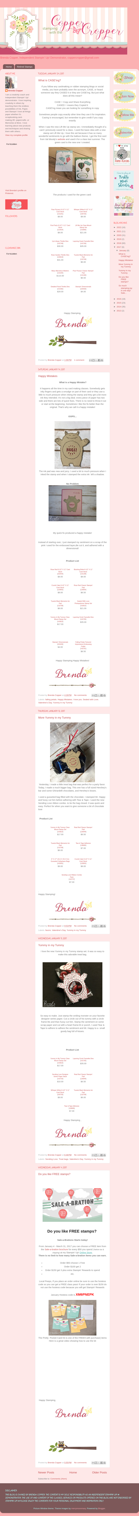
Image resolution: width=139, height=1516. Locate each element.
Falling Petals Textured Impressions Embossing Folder (83, 644)
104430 (83, 289)
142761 (83, 648)
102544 (60, 574)
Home (9, 66)
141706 (83, 243)
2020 (119, 235)
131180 (83, 275)
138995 (83, 845)
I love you (77, 699)
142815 (83, 605)
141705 (83, 619)
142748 (60, 243)
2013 (119, 311)
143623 (60, 621)
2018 (119, 243)
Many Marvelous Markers (60, 271)
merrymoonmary (78, 1508)
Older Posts (99, 1472)
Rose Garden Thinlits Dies (60, 255)
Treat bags (63, 1159)
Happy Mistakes (47, 376)
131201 (60, 214)
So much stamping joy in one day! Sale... (125, 289)
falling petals (50, 699)
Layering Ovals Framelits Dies (83, 241)
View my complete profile (16, 135)
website (61, 139)
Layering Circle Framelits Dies (83, 617)
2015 (119, 303)
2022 (119, 227)
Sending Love (51, 1159)
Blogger (101, 1508)
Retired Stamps (24, 66)
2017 (119, 247)
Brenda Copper (15, 91)
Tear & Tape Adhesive (83, 843)
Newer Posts (46, 1472)
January (123, 250)
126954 (83, 590)
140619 (60, 257)
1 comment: (79, 360)
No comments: (81, 695)
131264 (60, 273)
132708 (83, 259)
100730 (83, 214)
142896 (83, 230)
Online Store (86, 1252)
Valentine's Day (45, 703)
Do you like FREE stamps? (54, 1174)
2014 (119, 307)
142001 (60, 863)
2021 (119, 231)
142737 (71, 879)
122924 (60, 230)
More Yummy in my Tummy (54, 717)
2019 (119, 239)
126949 (83, 832)
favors (48, 930)
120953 (60, 590)
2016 (119, 299)
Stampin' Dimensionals (83, 286)
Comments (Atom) (59, 1479)
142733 (60, 1079)
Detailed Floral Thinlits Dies (60, 286)
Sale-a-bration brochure (56, 1249)
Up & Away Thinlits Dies (60, 241)
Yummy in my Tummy (62, 703)
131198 (83, 574)
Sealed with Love (90, 699)
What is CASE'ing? (49, 80)
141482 (60, 289)
